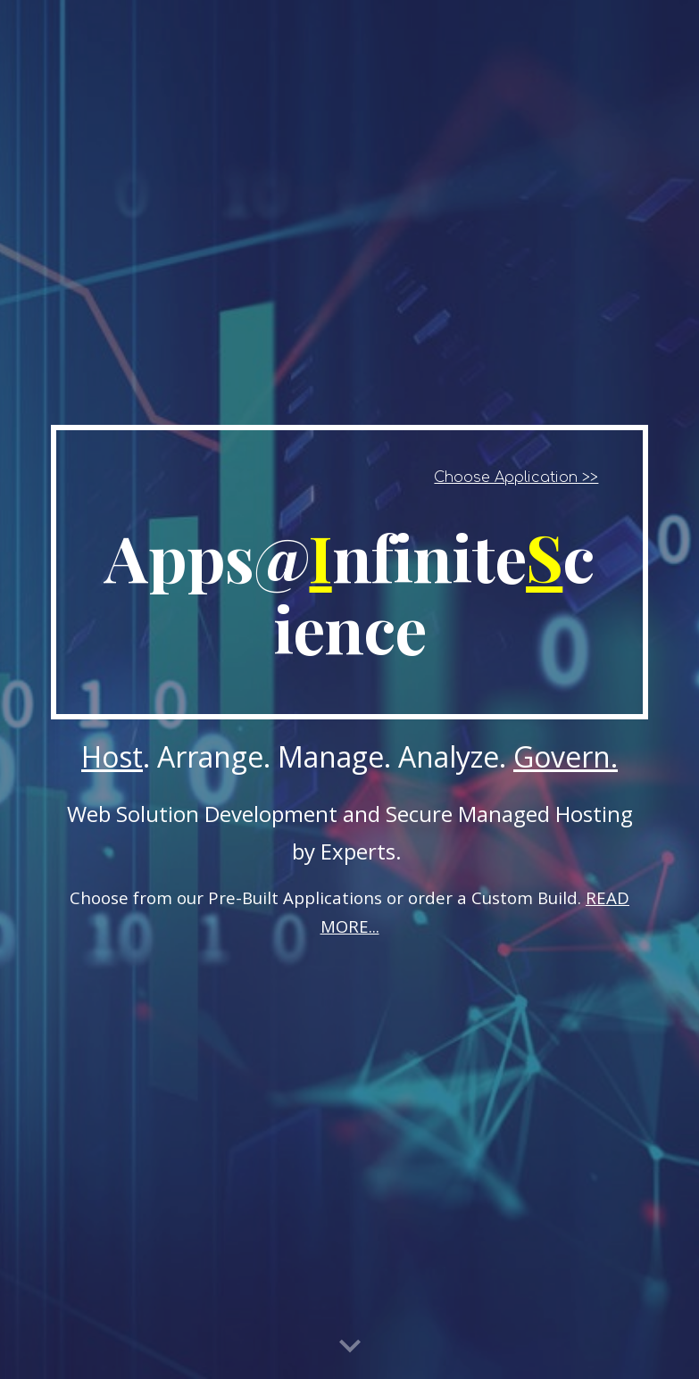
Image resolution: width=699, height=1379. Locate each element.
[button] (350, 1346)
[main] (350, 572)
